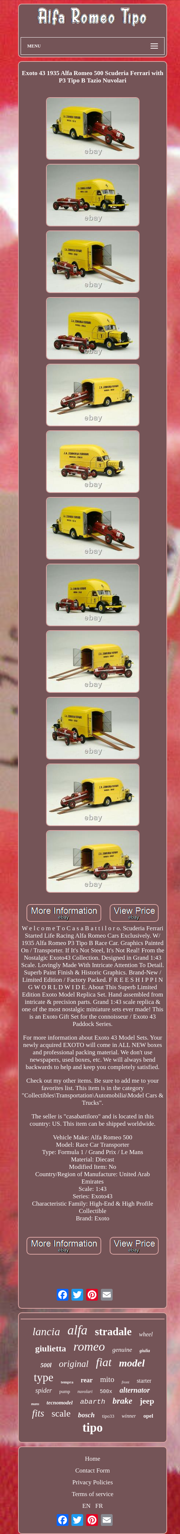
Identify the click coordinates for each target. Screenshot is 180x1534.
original (74, 1364)
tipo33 (108, 1416)
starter (144, 1381)
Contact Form (92, 1470)
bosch (86, 1415)
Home (92, 1458)
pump (64, 1391)
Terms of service (92, 1494)
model (132, 1363)
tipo (92, 1427)
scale (61, 1413)
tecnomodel (60, 1403)
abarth (92, 1402)
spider (43, 1390)
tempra (67, 1382)
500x (106, 1391)
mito (107, 1379)
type (43, 1377)
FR (99, 1505)
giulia (145, 1350)
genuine (122, 1349)
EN (86, 1505)
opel (148, 1416)
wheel (146, 1334)
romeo (89, 1346)
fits (38, 1413)
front (125, 1382)
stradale (113, 1331)
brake (123, 1401)
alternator (135, 1390)
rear (87, 1380)
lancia (46, 1331)
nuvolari (85, 1391)
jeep (147, 1401)
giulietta (50, 1348)
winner (129, 1416)
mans (35, 1404)
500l (46, 1365)
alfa (77, 1330)
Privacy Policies (92, 1482)
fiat (104, 1362)
